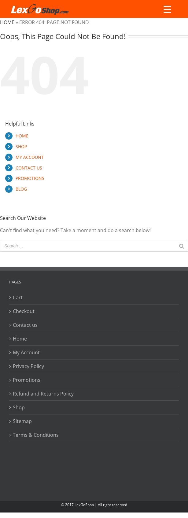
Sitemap (22, 421)
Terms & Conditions (36, 435)
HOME (22, 136)
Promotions (26, 380)
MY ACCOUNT (30, 157)
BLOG (21, 189)
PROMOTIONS (30, 178)
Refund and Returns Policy (43, 393)
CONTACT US (29, 168)
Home (7, 22)
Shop (19, 407)
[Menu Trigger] (167, 9)
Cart (18, 297)
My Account (26, 352)
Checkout (24, 311)
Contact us (25, 325)
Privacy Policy (28, 366)
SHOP (21, 146)
